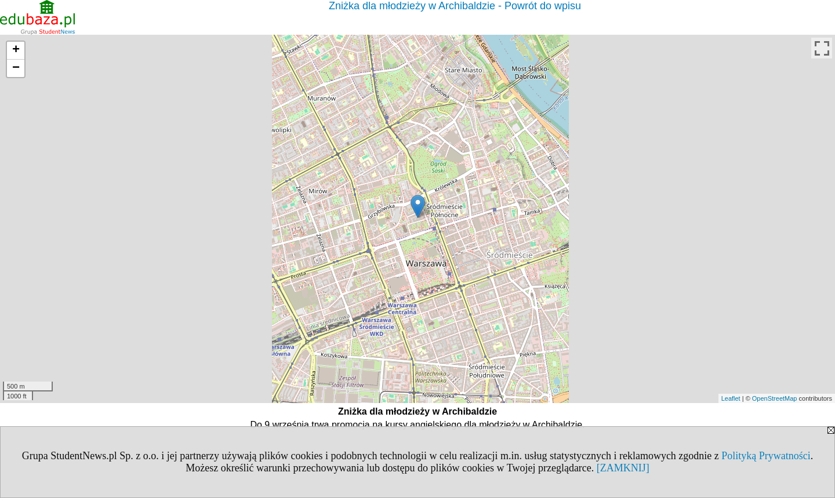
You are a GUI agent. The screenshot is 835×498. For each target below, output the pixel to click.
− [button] (16, 68)
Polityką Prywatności (766, 456)
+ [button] (16, 50)
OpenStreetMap (774, 398)
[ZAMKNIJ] (623, 468)
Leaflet (730, 398)
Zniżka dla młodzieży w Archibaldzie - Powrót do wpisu (455, 6)
